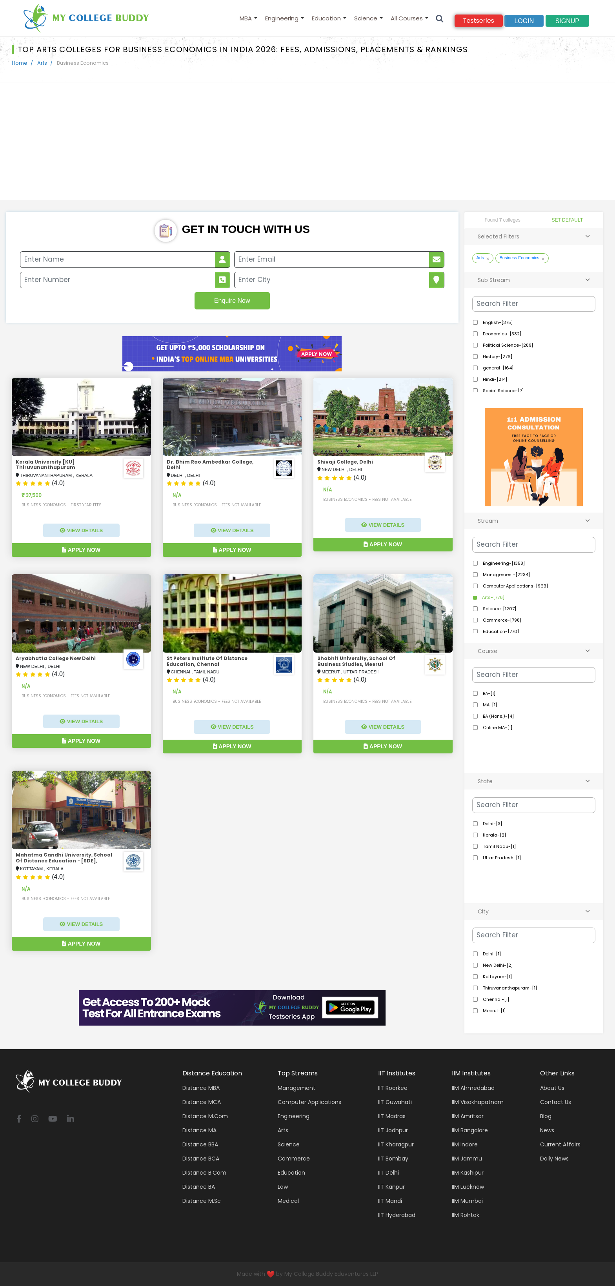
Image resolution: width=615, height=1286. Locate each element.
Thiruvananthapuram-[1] (509, 988)
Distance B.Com (204, 1173)
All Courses (407, 18)
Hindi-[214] (494, 379)
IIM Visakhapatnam (478, 1102)
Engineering (281, 18)
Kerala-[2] (494, 835)
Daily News (554, 1158)
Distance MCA (201, 1102)
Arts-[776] (492, 597)
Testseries (478, 20)
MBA (246, 18)
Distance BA (198, 1187)
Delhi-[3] (492, 823)
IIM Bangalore (470, 1130)
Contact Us (555, 1102)
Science (365, 18)
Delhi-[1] (491, 954)
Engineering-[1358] (503, 563)
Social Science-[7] (503, 390)
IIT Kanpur (391, 1187)
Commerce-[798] (501, 620)
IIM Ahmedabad (473, 1088)
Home (19, 63)
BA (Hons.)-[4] (498, 716)
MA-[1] (489, 705)
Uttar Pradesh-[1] (501, 858)
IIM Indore (465, 1144)
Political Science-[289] (507, 345)
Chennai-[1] (495, 999)
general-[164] (497, 368)
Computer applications (309, 1102)
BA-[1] (488, 693)
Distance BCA (200, 1158)
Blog (545, 1116)
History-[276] (497, 356)
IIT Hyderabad (396, 1215)
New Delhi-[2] (497, 965)
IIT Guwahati (395, 1102)
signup (567, 21)
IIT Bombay (393, 1158)
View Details (81, 530)
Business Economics (520, 257)
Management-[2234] (506, 574)
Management (296, 1088)
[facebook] (19, 1119)
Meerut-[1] (494, 1011)
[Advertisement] (307, 141)
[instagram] (34, 1119)
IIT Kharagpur (396, 1144)
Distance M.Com (205, 1116)
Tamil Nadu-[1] (499, 846)
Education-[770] (500, 631)
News (547, 1130)
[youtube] (52, 1119)
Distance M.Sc (201, 1201)
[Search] (440, 18)
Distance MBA (201, 1088)
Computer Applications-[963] (515, 586)
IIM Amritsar (468, 1116)
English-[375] (497, 322)
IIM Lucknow (468, 1187)
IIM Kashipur (468, 1173)
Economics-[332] (501, 334)
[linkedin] (70, 1119)
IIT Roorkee (393, 1088)
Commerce (294, 1158)
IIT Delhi (388, 1173)
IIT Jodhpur (393, 1130)
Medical (288, 1201)
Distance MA (199, 1130)
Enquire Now (232, 300)
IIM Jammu (467, 1158)
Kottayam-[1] (497, 976)
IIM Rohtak (465, 1215)
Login (524, 21)
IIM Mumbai (467, 1201)
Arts (42, 63)
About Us (552, 1088)
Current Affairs (560, 1144)
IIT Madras (392, 1116)
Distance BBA (200, 1144)
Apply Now (81, 550)
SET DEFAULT (567, 220)
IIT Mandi (390, 1201)
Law (283, 1187)
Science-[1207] (499, 609)
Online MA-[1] (497, 727)
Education (326, 18)
